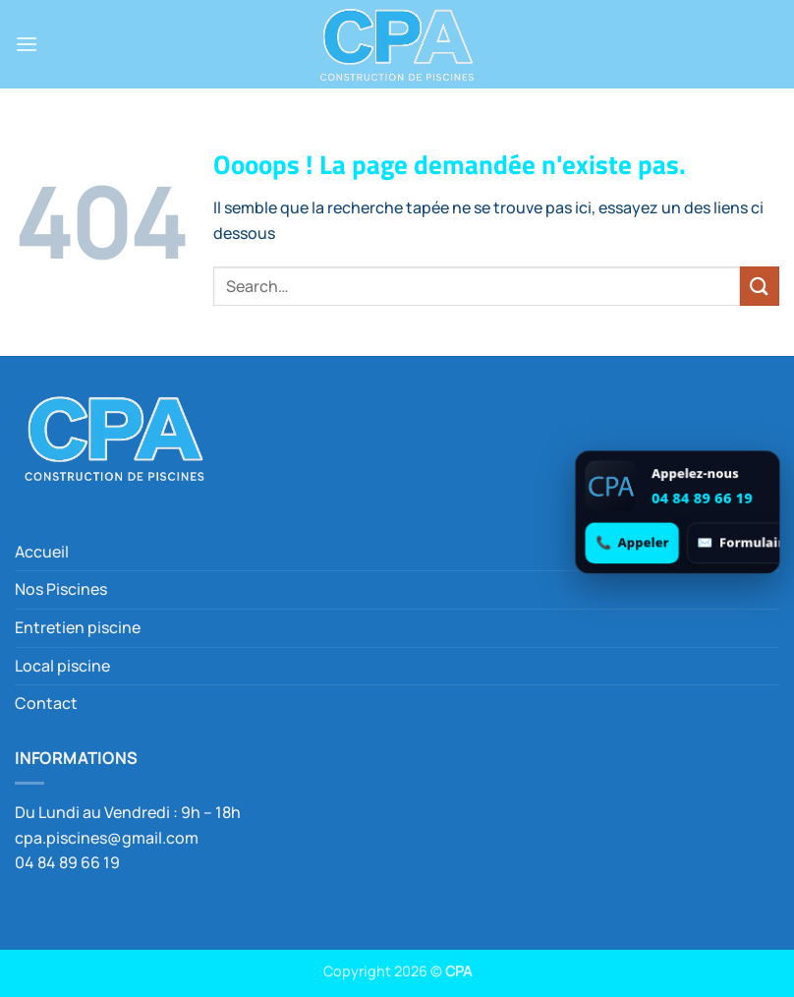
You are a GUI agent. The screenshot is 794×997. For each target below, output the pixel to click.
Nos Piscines (61, 589)
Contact (46, 703)
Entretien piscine (78, 627)
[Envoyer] (759, 285)
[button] (26, 44)
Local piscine (62, 665)
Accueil (42, 551)
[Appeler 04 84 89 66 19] (632, 542)
